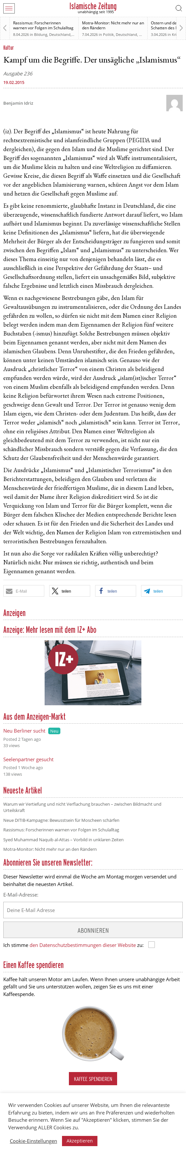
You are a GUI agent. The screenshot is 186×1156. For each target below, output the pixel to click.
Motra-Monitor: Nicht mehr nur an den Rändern (113, 25)
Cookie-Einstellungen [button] (33, 1141)
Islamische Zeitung (93, 6)
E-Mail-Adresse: (20, 894)
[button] (23, 591)
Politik (108, 34)
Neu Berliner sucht (24, 730)
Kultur (8, 47)
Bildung (40, 34)
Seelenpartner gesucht (28, 759)
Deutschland (60, 34)
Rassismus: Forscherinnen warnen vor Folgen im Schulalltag (43, 25)
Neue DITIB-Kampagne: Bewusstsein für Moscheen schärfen (61, 820)
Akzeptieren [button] (80, 1141)
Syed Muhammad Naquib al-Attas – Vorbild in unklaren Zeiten (63, 840)
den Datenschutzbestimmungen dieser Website (83, 945)
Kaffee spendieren (93, 1079)
